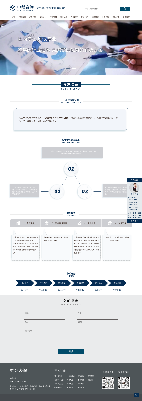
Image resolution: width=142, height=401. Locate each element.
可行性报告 (58, 376)
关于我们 (126, 17)
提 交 (71, 351)
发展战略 (84, 17)
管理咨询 (115, 17)
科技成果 (63, 17)
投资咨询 (105, 17)
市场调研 (53, 17)
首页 (13, 17)
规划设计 (42, 17)
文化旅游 (70, 387)
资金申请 (32, 17)
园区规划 (70, 384)
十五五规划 (71, 376)
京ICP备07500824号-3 (27, 389)
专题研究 (95, 17)
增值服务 (91, 380)
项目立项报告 (59, 384)
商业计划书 (58, 387)
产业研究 (74, 17)
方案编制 (22, 17)
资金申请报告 (59, 380)
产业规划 (70, 380)
